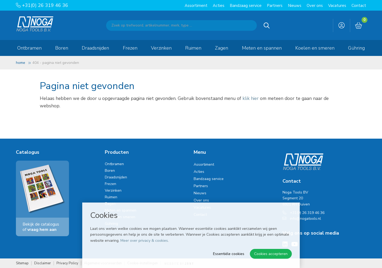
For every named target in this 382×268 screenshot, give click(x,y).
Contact (358, 5)
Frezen (130, 48)
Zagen (221, 48)
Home (20, 62)
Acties (218, 5)
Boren (61, 48)
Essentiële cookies (228, 253)
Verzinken (161, 48)
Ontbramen (29, 48)
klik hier (250, 98)
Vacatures (337, 5)
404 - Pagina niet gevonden (55, 62)
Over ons (315, 5)
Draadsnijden (95, 48)
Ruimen (193, 48)
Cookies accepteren (271, 253)
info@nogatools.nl (302, 218)
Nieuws (294, 5)
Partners (275, 5)
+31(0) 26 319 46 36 (42, 5)
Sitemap (22, 263)
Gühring (356, 48)
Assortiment (196, 5)
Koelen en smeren (315, 48)
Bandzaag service (246, 5)
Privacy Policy (67, 263)
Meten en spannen (262, 48)
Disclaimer (42, 263)
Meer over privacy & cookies (144, 240)
